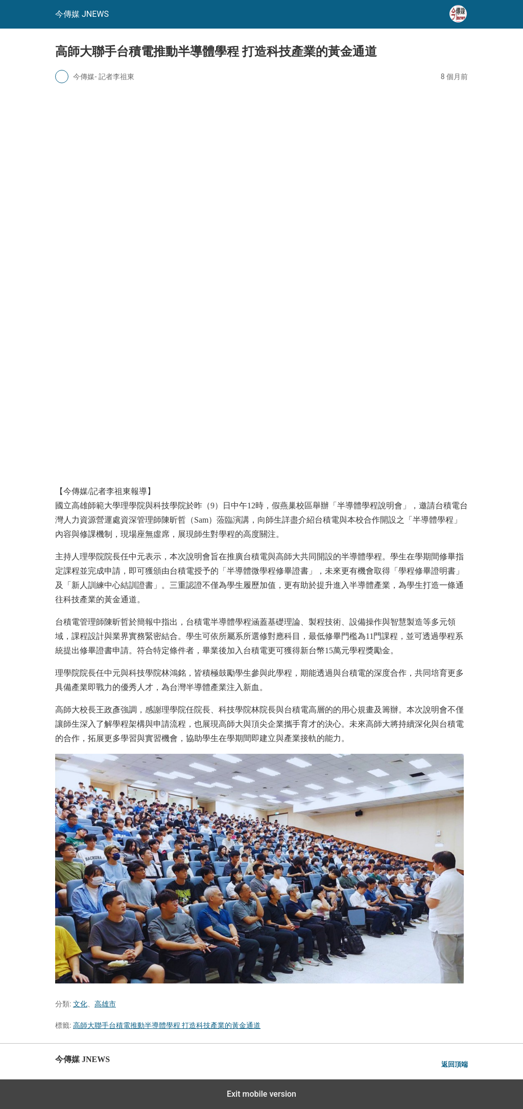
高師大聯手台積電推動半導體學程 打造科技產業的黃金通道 (166, 1025)
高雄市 (105, 1004)
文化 (80, 1004)
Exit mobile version (261, 1094)
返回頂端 (454, 1064)
